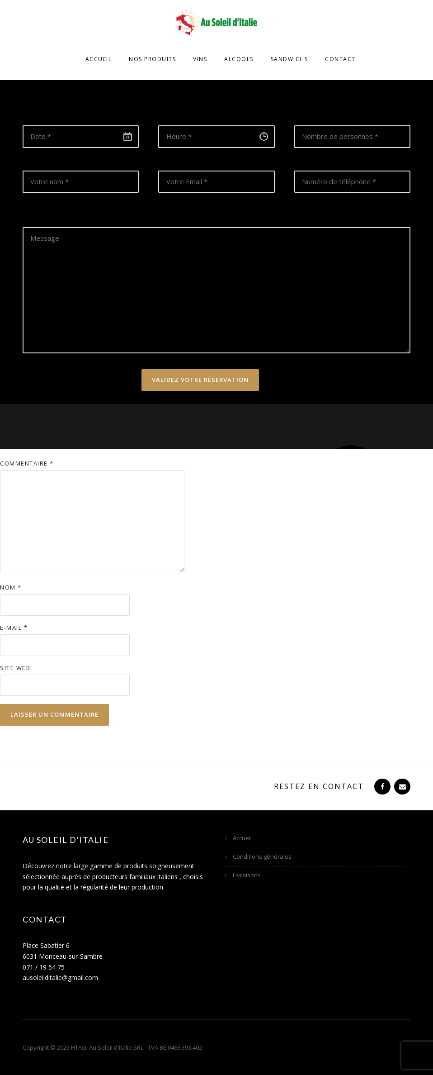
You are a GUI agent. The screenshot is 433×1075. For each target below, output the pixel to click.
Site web (15, 668)
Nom (11, 587)
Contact (340, 59)
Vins (200, 59)
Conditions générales (262, 856)
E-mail (14, 627)
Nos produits (152, 59)
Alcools (239, 59)
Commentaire (27, 463)
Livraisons (247, 875)
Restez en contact (319, 786)
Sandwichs (289, 59)
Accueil (98, 59)
